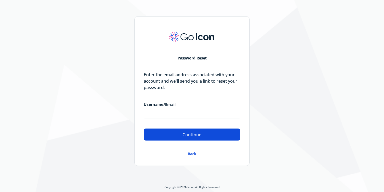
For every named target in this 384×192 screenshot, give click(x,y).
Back (192, 153)
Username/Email (159, 104)
